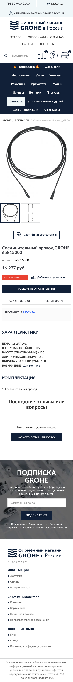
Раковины (18, 84)
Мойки (57, 84)
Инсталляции (21, 75)
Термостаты (38, 84)
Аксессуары (52, 109)
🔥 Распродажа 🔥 (26, 66)
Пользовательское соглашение (29, 620)
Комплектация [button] (54, 301)
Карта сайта (17, 608)
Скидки (14, 640)
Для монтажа (31, 365)
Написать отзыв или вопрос (37, 437)
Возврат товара (20, 587)
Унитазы (55, 75)
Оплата (14, 581)
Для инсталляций (25, 109)
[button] (53, 55)
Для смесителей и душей (45, 101)
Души (40, 75)
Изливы (18, 92)
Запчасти (16, 101)
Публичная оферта (22, 614)
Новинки (25, 44)
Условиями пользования (45, 527)
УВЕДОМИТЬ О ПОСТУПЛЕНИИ (36, 289)
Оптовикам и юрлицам (46, 37)
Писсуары (53, 92)
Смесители (52, 66)
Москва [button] (29, 312)
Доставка (16, 576)
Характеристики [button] (19, 301)
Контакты (47, 44)
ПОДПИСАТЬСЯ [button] (36, 515)
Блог (13, 634)
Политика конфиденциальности (30, 646)
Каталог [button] (15, 37)
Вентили (35, 92)
